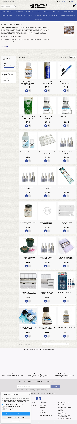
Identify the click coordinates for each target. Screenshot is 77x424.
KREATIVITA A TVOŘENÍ (7, 16)
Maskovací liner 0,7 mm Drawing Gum (66, 82)
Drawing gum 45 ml (25, 152)
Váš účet (43, 402)
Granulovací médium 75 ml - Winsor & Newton (28, 328)
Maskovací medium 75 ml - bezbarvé (47, 117)
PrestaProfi (54, 422)
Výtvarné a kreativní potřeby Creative (34, 422)
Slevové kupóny (43, 412)
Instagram (40, 398)
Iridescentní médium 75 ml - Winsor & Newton (47, 328)
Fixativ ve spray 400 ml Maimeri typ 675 (47, 82)
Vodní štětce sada (63, 187)
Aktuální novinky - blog (8, 75)
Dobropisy (42, 409)
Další (67, 344)
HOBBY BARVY (18, 16)
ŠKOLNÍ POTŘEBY (53, 16)
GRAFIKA (39, 12)
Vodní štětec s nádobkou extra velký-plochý (47, 257)
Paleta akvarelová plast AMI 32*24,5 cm (47, 152)
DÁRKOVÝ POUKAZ (38, 19)
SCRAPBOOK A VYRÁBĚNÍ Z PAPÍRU (67, 16)
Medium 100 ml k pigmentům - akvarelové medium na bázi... (28, 83)
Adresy (41, 410)
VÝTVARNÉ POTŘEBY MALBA (7, 12)
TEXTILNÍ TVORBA (28, 16)
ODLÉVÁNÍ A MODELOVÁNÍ (41, 16)
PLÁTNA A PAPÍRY (56, 12)
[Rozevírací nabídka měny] (64, 1)
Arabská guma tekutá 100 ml (66, 327)
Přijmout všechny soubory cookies (16, 414)
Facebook (37, 398)
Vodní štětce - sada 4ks (64, 292)
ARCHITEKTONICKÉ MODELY (69, 12)
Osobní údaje (43, 405)
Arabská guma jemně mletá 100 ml (28, 222)
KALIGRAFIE (47, 12)
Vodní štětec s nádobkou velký (47, 187)
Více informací (4, 46)
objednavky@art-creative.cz (64, 418)
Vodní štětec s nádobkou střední (66, 152)
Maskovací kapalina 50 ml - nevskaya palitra (47, 222)
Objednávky (42, 407)
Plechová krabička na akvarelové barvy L (47, 293)
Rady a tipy (6, 80)
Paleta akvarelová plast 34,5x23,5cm (66, 222)
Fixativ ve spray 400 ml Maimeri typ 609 (28, 117)
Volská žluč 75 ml (63, 117)
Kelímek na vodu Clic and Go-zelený (28, 257)
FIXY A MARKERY (30, 12)
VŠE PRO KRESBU (20, 12)
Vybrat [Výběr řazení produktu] (72, 57)
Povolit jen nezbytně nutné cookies (15, 417)
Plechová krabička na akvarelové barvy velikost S (66, 257)
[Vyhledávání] (8, 6)
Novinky (5, 79)
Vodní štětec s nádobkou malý (28, 187)
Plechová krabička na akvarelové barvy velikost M (28, 293)
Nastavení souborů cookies (46, 415)
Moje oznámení (43, 414)
